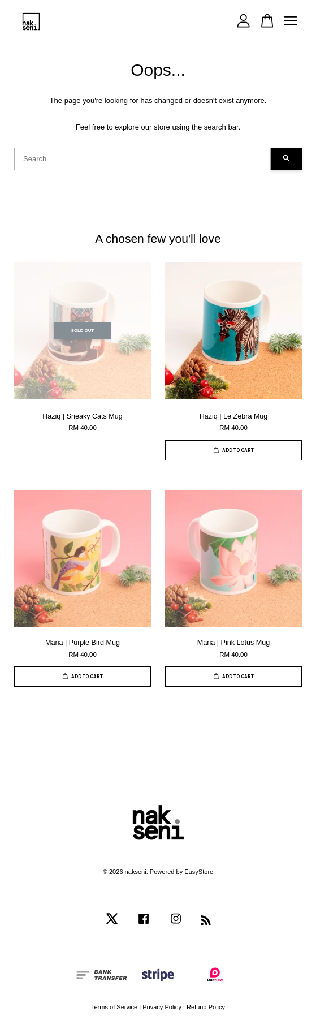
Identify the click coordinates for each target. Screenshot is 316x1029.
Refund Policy (206, 1007)
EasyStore (198, 871)
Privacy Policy (161, 1007)
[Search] (142, 159)
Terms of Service (114, 1007)
